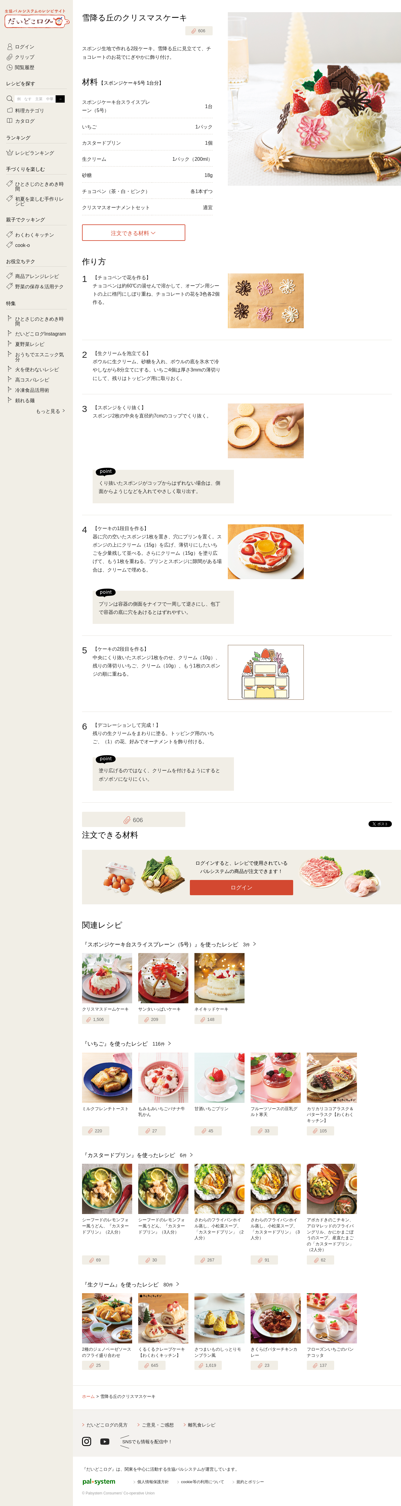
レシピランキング (34, 152)
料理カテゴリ (29, 110)
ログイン (241, 888)
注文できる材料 (130, 232)
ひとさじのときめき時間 (39, 186)
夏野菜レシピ (29, 343)
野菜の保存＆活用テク (39, 286)
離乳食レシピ (201, 1424)
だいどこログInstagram (40, 333)
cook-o (22, 244)
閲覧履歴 (24, 67)
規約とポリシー (250, 1482)
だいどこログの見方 (107, 1424)
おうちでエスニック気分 (39, 356)
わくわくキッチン (34, 234)
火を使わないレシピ (37, 369)
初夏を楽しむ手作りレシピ (39, 201)
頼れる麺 (25, 400)
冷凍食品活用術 (32, 389)
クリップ (24, 56)
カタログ (25, 120)
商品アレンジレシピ (37, 275)
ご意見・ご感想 (158, 1424)
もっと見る (48, 410)
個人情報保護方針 (153, 1482)
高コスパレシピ (32, 379)
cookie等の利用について (202, 1482)
